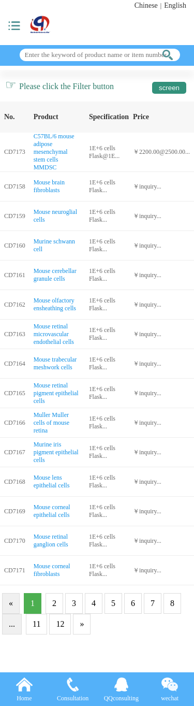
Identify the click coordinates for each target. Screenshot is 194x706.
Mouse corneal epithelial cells (52, 510)
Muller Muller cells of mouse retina (51, 422)
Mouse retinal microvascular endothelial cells (54, 334)
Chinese (146, 5)
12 (60, 623)
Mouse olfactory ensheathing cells (55, 304)
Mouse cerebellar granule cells (55, 274)
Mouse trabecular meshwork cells (55, 363)
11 (36, 623)
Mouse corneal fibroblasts (52, 570)
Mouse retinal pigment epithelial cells (56, 393)
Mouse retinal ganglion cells (51, 540)
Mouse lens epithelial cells (52, 481)
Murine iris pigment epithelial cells (56, 452)
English (175, 5)
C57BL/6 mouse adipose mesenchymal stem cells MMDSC (54, 152)
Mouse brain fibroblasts (49, 186)
